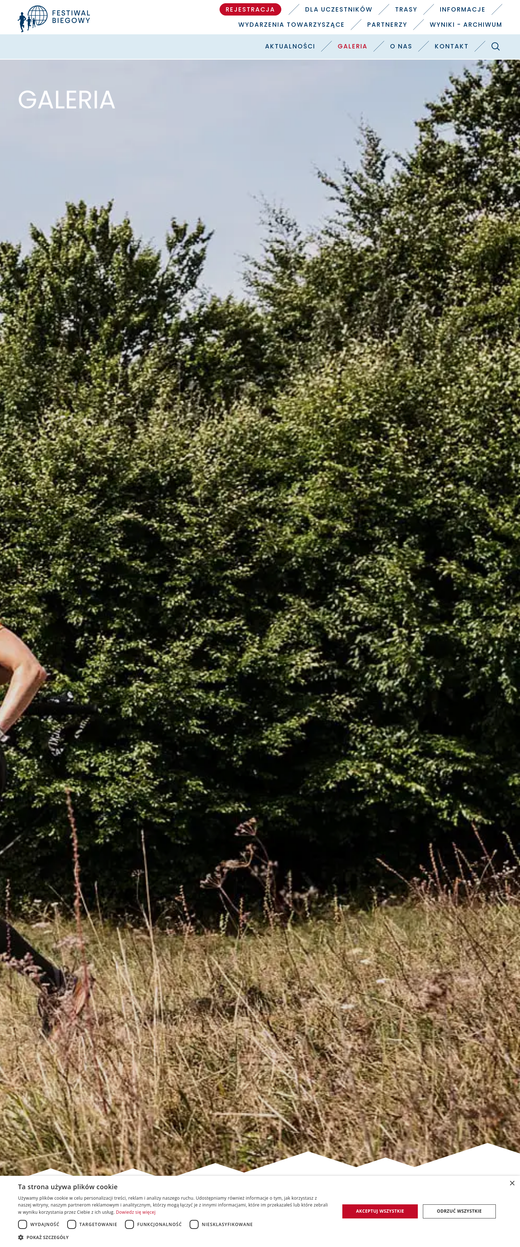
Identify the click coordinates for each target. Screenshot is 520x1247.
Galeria (353, 46)
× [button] (512, 1183)
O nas (401, 46)
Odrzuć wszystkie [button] (459, 1211)
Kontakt (452, 46)
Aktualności (290, 46)
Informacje (463, 9)
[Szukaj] (495, 46)
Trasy (406, 9)
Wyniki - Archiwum (466, 24)
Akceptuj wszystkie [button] (380, 1211)
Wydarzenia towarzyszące (291, 24)
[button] (174, 1237)
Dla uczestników (339, 9)
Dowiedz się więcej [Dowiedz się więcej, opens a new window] (136, 1212)
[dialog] (260, 1211)
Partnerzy (387, 24)
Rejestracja (250, 9)
